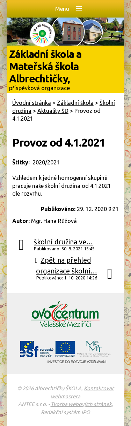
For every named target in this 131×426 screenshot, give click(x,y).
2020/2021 (46, 162)
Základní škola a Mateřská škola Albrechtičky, (65, 69)
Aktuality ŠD (52, 111)
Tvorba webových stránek (81, 404)
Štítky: (21, 162)
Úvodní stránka (31, 103)
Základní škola (75, 103)
